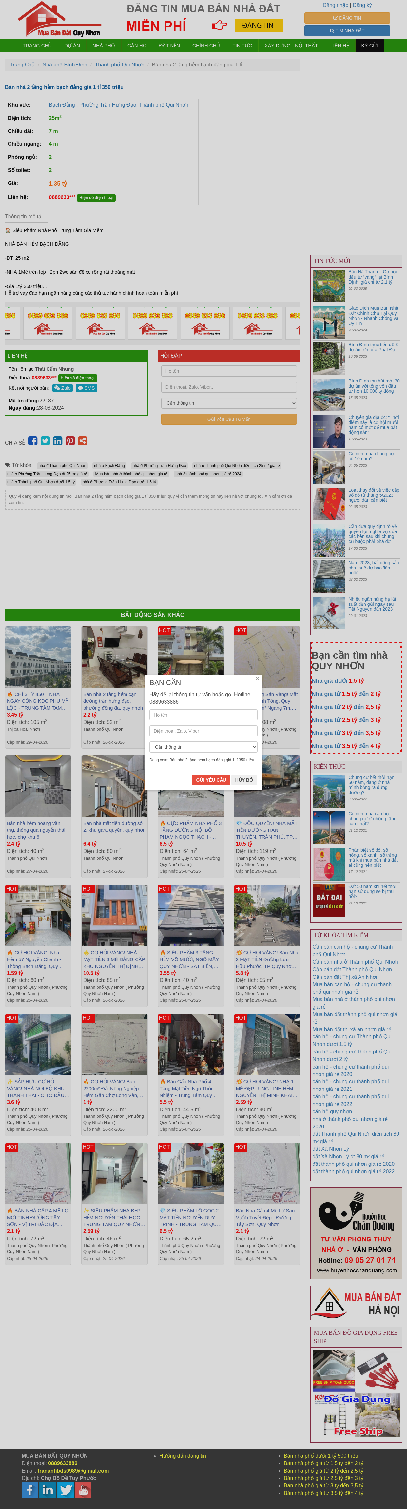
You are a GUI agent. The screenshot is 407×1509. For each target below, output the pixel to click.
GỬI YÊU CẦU (211, 799)
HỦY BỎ (244, 799)
